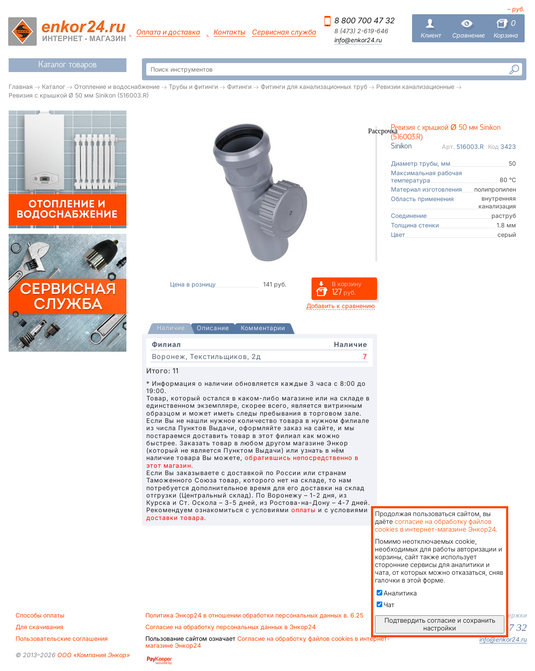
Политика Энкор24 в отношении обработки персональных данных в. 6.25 (254, 615)
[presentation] (171, 328)
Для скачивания (39, 627)
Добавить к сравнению (340, 305)
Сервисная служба (284, 32)
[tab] (171, 328)
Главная (21, 86)
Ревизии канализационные (415, 86)
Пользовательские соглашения (62, 638)
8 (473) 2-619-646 (361, 31)
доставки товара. (176, 517)
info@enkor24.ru (358, 40)
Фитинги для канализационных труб (314, 86)
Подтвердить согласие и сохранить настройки (439, 624)
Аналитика (397, 593)
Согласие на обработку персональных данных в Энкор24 (230, 627)
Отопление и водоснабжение (117, 86)
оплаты (303, 509)
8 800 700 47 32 (364, 20)
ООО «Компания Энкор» (93, 654)
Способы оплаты (40, 615)
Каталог (53, 86)
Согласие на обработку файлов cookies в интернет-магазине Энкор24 (267, 642)
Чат (385, 605)
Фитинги (239, 86)
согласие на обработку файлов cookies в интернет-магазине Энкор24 (435, 525)
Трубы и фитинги (193, 86)
